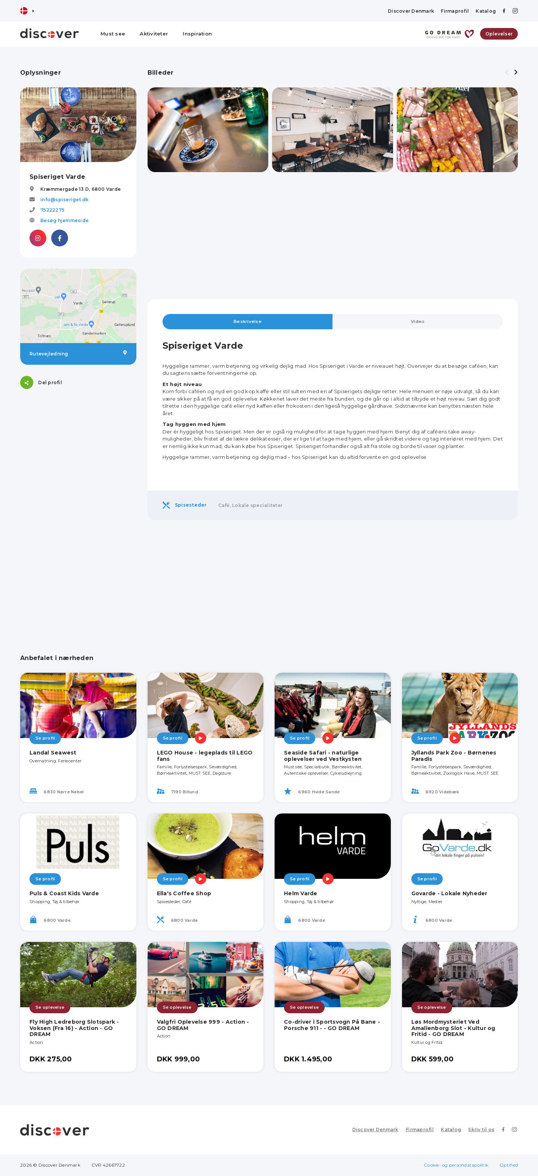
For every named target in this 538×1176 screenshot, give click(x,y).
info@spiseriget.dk (64, 199)
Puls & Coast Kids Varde (64, 893)
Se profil (45, 738)
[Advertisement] (78, 447)
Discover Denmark (411, 11)
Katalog (486, 11)
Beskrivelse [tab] (247, 321)
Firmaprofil (455, 11)
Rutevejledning (78, 354)
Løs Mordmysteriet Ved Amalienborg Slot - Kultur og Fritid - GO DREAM (453, 1028)
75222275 (52, 210)
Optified (509, 1165)
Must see (113, 34)
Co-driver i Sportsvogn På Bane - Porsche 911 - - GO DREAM (332, 1025)
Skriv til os (483, 1130)
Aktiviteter (154, 34)
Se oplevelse (49, 1007)
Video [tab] (417, 321)
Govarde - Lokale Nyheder (449, 893)
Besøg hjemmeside (64, 220)
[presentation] (506, 72)
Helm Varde (301, 893)
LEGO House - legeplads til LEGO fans (205, 756)
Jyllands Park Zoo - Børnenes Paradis (454, 756)
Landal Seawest (53, 753)
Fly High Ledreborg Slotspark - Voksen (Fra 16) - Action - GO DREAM (74, 1028)
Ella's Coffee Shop (184, 893)
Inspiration (197, 34)
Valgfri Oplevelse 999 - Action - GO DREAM (203, 1025)
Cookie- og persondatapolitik (456, 1165)
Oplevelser (499, 34)
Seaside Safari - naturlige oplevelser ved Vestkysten (323, 756)
